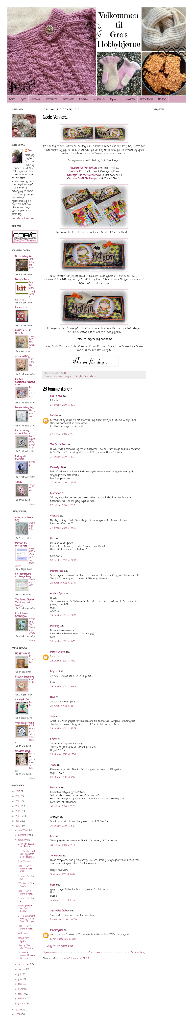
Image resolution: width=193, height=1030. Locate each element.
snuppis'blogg (22, 356)
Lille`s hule (56, 396)
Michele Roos (56, 571)
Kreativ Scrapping (24, 677)
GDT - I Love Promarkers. (25, 892)
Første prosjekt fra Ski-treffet (25, 908)
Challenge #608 (32, 582)
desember (23, 830)
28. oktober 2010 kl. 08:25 (63, 583)
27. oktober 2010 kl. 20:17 (62, 405)
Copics (23, 99)
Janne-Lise (56, 856)
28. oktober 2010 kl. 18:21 (62, 706)
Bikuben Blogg (22, 751)
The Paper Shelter (24, 600)
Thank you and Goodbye (22, 604)
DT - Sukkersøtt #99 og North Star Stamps (26, 854)
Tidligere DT (99, 99)
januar (22, 1004)
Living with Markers (21, 458)
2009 (18, 1010)
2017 (18, 791)
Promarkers (90, 376)
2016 (18, 796)
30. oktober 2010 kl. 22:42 (63, 845)
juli (20, 974)
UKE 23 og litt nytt (32, 264)
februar (22, 999)
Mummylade (56, 930)
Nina (52, 697)
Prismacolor (68, 99)
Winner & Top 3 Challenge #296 (32, 626)
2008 (18, 1014)
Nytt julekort (24, 933)
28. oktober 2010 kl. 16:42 (63, 687)
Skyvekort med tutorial (32, 342)
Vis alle (32, 504)
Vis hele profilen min (23, 218)
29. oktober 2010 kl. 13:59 (63, 754)
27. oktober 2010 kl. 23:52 (63, 528)
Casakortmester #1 (26, 900)
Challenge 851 (32, 526)
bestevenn (55, 493)
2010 (18, 826)
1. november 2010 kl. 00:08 (63, 919)
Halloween (58, 376)
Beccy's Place (22, 279)
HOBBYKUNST (22, 654)
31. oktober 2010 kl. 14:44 (62, 874)
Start (12, 99)
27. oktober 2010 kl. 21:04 (62, 457)
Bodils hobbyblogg (24, 256)
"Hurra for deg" (31, 362)
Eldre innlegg (137, 952)
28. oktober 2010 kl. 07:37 (63, 560)
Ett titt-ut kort (32, 659)
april (20, 989)
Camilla (54, 415)
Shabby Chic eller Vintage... (26, 947)
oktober (22, 840)
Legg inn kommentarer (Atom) (72, 958)
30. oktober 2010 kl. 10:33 (62, 806)
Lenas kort (21, 308)
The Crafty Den (58, 444)
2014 (18, 806)
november (23, 835)
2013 (18, 811)
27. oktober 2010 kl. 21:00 (62, 434)
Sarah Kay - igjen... (24, 939)
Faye (52, 836)
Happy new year (32, 413)
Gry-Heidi (55, 671)
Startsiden (94, 952)
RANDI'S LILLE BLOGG (23, 332)
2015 (18, 801)
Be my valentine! (32, 392)
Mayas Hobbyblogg (24, 407)
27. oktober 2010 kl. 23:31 (63, 505)
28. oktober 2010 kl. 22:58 (63, 729)
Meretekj (55, 626)
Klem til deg (32, 681)
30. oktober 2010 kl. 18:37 (62, 826)
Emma (53, 739)
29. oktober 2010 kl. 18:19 (62, 777)
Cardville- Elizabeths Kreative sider (25, 382)
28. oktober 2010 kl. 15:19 (62, 661)
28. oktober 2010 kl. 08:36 (63, 615)
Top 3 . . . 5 (115, 99)
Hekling (162, 99)
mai (20, 984)
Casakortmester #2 (26, 878)
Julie (52, 716)
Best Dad (31, 704)
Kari (52, 538)
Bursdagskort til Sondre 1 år (32, 442)
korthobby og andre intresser (23, 432)
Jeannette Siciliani (59, 911)
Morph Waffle (57, 652)
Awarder (130, 99)
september (24, 964)
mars (21, 994)
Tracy (53, 765)
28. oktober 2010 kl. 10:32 (63, 641)
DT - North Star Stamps (26, 885)
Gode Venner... (25, 861)
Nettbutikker (146, 99)
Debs (52, 885)
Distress (35, 99)
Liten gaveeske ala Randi (26, 845)
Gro (29, 150)
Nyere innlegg (50, 952)
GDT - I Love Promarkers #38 (25, 869)
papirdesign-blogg (24, 723)
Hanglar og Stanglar (73, 376)
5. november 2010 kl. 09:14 (63, 939)
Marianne (55, 788)
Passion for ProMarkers (21, 545)
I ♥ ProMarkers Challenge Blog (23, 575)
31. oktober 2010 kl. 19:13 (62, 900)
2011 (17, 821)
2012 (18, 816)
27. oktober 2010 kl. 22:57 (63, 483)
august (22, 969)
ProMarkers (51, 99)
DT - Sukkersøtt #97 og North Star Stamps (26, 918)
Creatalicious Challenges (21, 615)
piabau (18, 482)
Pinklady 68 (56, 467)
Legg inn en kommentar (60, 946)
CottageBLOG (22, 700)
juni (20, 979)
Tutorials (83, 99)
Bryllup (32, 463)
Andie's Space (57, 593)
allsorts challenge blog (24, 519)
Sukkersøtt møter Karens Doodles (26, 955)
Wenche (54, 516)
